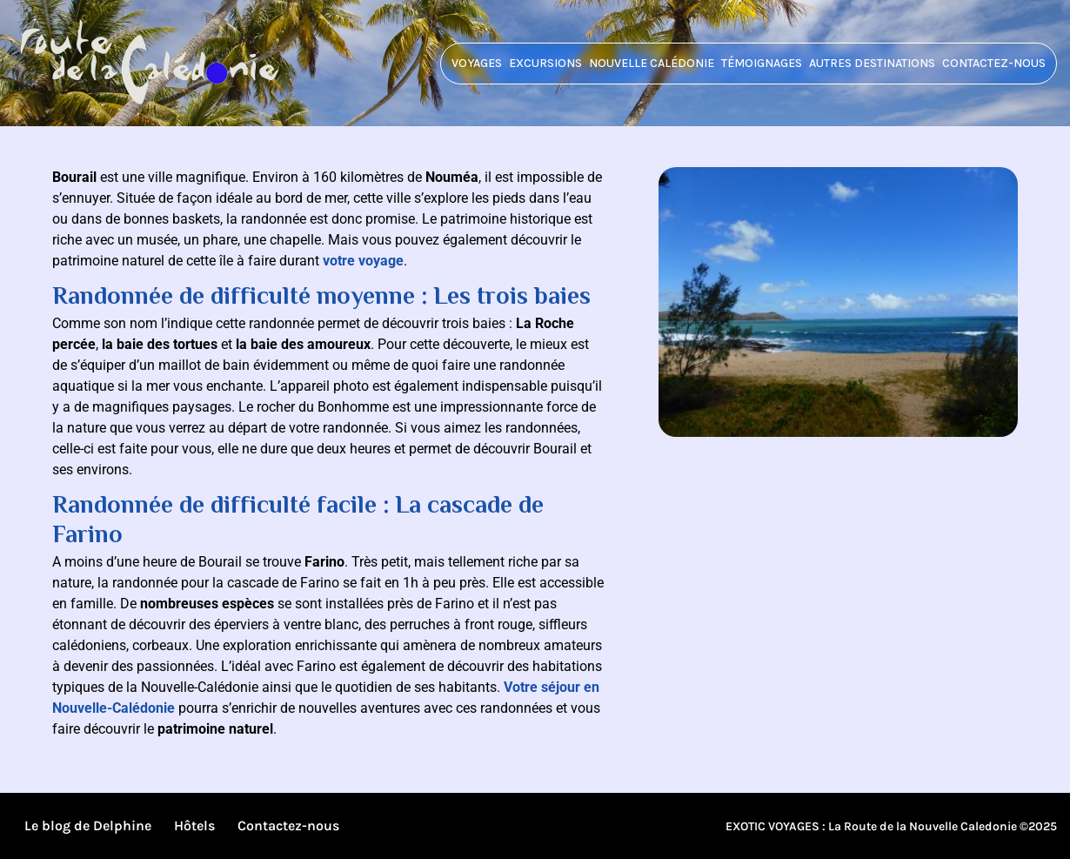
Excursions (545, 63)
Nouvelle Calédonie (651, 63)
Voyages (476, 63)
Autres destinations (872, 63)
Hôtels (194, 825)
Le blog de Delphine (87, 825)
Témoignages (761, 63)
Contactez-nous (994, 63)
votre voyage (363, 260)
